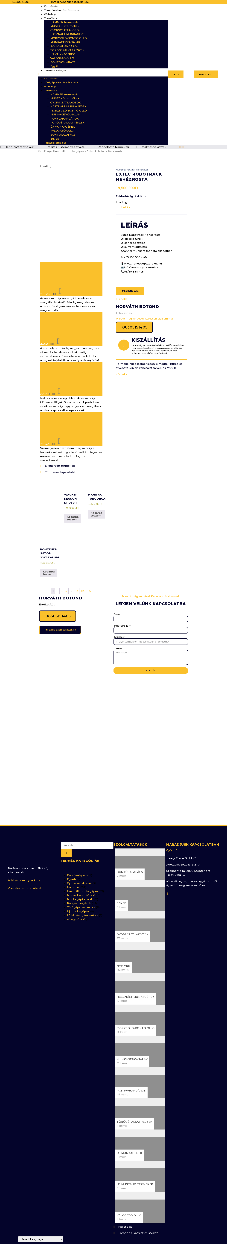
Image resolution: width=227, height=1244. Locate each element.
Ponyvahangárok (79, 884)
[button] (103, 74)
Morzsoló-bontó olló (81, 875)
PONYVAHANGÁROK (64, 46)
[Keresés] (66, 833)
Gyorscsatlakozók (79, 864)
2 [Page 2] (57, 571)
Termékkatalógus (55, 70)
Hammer (73, 867)
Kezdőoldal (51, 6)
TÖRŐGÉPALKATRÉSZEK (67, 50)
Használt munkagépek (68, 151)
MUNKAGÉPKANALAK (65, 42)
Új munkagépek (78, 892)
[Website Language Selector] (40, 1239)
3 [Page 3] (62, 571)
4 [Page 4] (66, 571)
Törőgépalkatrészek (81, 888)
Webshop (50, 14)
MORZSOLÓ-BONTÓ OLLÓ (68, 38)
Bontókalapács (77, 855)
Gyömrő (172, 831)
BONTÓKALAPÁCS (63, 62)
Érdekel (122, 299)
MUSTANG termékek (64, 26)
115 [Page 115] (89, 571)
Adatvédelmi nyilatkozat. (25, 860)
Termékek (50, 18)
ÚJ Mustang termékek (82, 896)
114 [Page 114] (82, 571)
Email (117, 595)
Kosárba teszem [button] (73, 499)
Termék (119, 617)
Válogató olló (76, 900)
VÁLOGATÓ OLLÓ (62, 58)
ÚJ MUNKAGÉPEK (62, 54)
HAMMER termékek (64, 22)
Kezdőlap (44, 151)
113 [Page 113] (76, 571)
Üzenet (119, 629)
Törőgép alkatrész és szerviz (62, 10)
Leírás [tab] (125, 207)
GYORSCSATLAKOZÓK (65, 30)
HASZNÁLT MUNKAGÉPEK (68, 34)
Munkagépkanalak (80, 880)
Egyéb (54, 66)
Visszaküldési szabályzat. (25, 868)
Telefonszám (122, 606)
